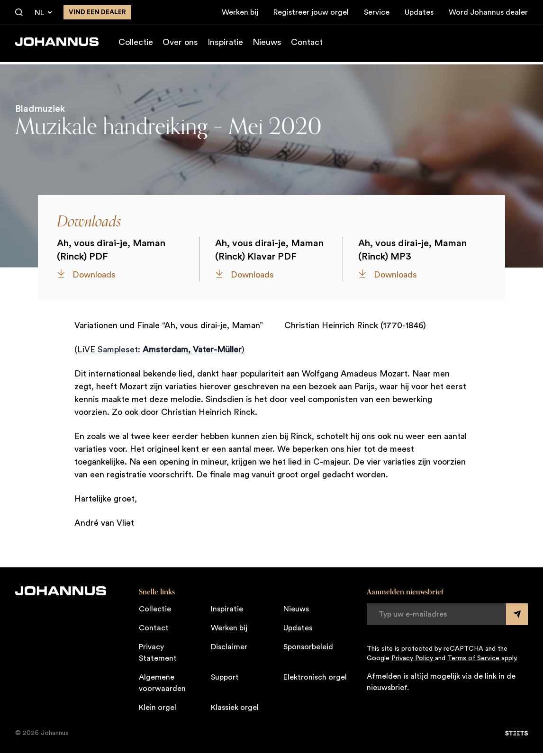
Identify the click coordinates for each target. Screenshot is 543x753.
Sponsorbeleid (308, 647)
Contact (307, 44)
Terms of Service (474, 658)
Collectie (135, 44)
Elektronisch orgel (315, 677)
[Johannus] (57, 44)
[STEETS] (516, 733)
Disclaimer (229, 647)
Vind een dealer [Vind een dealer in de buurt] (97, 12)
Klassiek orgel (235, 707)
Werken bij (240, 12)
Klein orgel (157, 707)
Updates (419, 12)
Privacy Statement (158, 652)
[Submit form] (517, 614)
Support (225, 677)
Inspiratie (225, 44)
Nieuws (267, 44)
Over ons (180, 44)
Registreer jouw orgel (311, 12)
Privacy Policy (413, 658)
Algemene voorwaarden (162, 682)
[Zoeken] (19, 13)
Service (376, 12)
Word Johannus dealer (488, 12)
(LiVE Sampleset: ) (159, 349)
